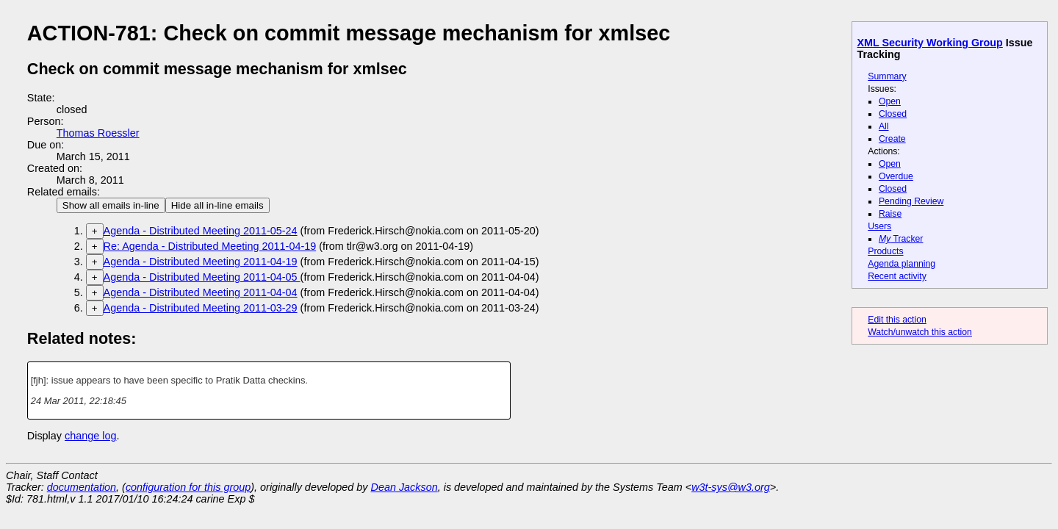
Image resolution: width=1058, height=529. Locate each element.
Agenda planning (901, 264)
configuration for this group (188, 487)
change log (90, 436)
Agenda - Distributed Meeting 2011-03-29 (201, 308)
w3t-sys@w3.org (730, 487)
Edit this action (897, 319)
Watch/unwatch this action (920, 332)
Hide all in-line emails (217, 205)
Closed (893, 114)
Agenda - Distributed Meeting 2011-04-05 (202, 277)
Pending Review (911, 201)
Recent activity (897, 276)
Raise (890, 214)
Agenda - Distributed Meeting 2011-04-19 (201, 261)
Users (879, 226)
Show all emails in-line (110, 205)
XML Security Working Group (930, 42)
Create (892, 139)
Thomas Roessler (98, 133)
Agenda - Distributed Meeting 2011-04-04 (201, 292)
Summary (887, 76)
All (884, 126)
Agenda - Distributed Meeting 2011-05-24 (201, 231)
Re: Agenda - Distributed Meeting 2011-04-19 (210, 246)
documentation (81, 487)
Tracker (901, 239)
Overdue (896, 176)
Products (885, 251)
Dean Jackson (404, 487)
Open (890, 101)
